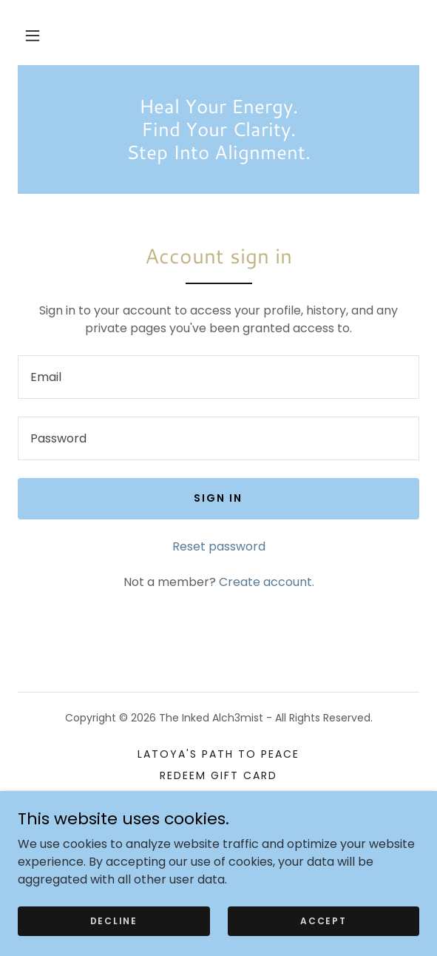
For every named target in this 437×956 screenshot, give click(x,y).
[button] (32, 35)
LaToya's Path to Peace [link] (218, 754)
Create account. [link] (266, 581)
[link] (218, 129)
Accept (323, 920)
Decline (114, 920)
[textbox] (218, 377)
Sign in (218, 498)
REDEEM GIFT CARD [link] (218, 775)
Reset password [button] (218, 546)
